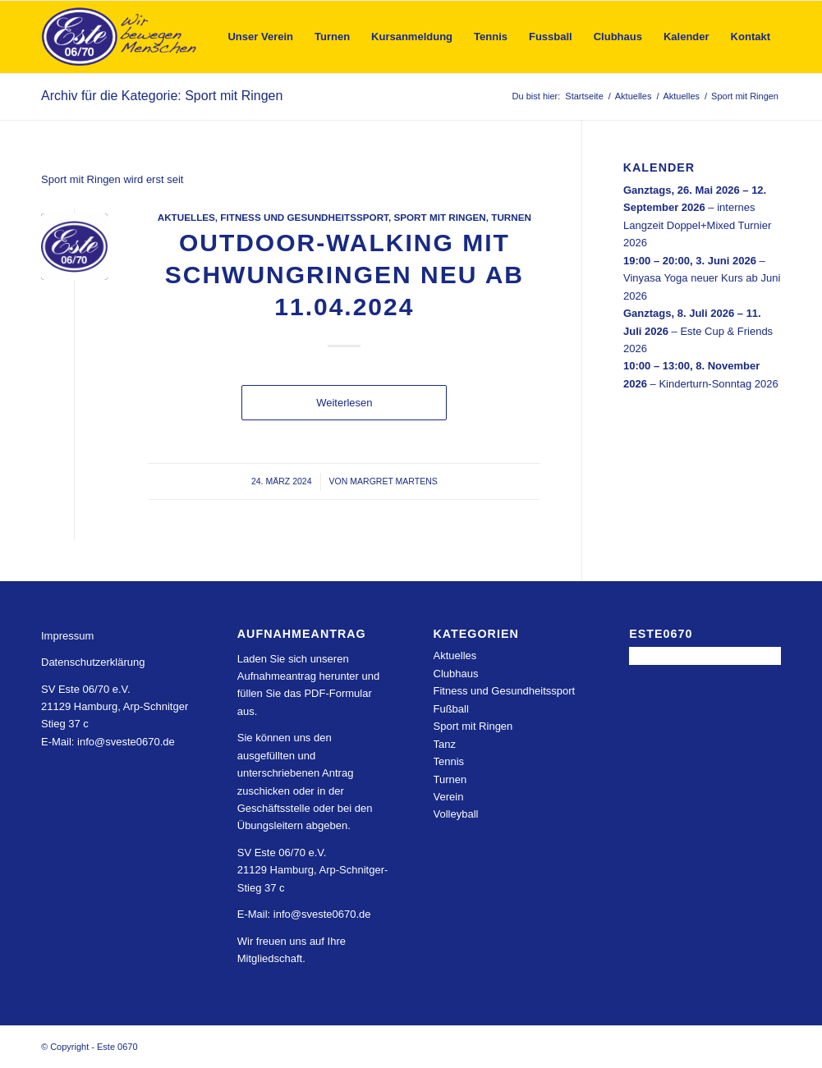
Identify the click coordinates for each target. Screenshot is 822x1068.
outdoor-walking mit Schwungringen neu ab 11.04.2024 (344, 274)
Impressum (67, 636)
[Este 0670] (119, 37)
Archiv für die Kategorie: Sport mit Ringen (161, 96)
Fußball (451, 709)
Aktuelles (186, 217)
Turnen (511, 217)
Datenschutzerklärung (93, 662)
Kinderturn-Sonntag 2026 (718, 383)
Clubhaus (456, 673)
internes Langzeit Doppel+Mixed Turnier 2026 (697, 225)
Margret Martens (394, 481)
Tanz (445, 744)
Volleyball (456, 814)
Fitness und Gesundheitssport (304, 217)
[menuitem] (260, 37)
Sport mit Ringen (439, 217)
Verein (449, 797)
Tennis (449, 761)
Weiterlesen (344, 402)
